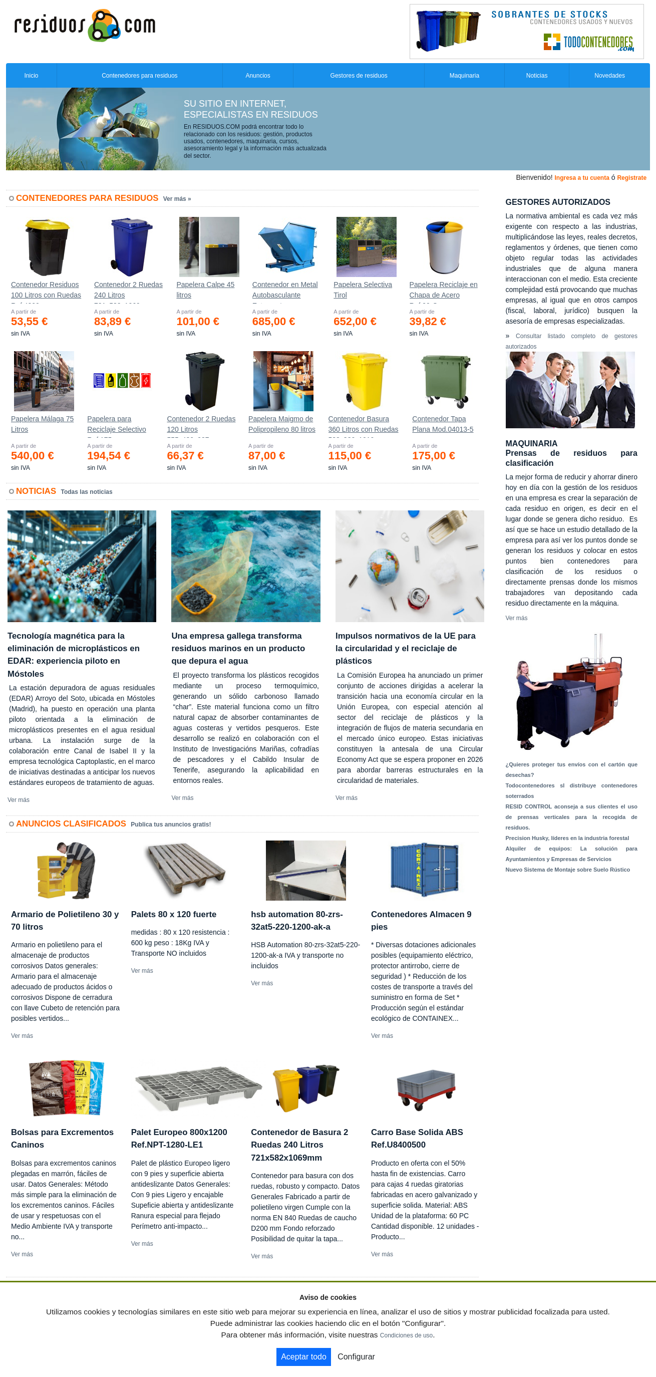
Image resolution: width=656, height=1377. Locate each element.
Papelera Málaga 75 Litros (42, 424)
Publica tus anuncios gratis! (171, 824)
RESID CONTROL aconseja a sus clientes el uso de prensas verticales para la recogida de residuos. (572, 817)
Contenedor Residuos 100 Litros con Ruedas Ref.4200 (46, 292)
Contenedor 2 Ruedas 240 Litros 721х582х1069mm (128, 292)
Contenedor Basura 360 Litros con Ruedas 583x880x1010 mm (364, 426)
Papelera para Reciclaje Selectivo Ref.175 (116, 426)
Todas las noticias (87, 491)
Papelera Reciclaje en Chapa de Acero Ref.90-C (444, 292)
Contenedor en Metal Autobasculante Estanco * (285, 292)
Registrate (631, 177)
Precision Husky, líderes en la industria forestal (567, 838)
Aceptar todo (303, 1356)
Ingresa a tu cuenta (581, 177)
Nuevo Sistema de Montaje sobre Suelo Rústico (568, 870)
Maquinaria (464, 75)
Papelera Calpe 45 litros (205, 290)
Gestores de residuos (359, 75)
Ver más (19, 799)
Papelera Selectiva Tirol (363, 290)
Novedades (609, 75)
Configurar (356, 1356)
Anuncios (257, 75)
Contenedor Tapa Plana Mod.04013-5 (442, 424)
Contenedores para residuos (139, 75)
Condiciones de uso (406, 1335)
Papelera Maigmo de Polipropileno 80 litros (281, 424)
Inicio (31, 75)
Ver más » (177, 198)
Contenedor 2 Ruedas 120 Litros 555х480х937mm (201, 426)
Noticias (537, 75)
